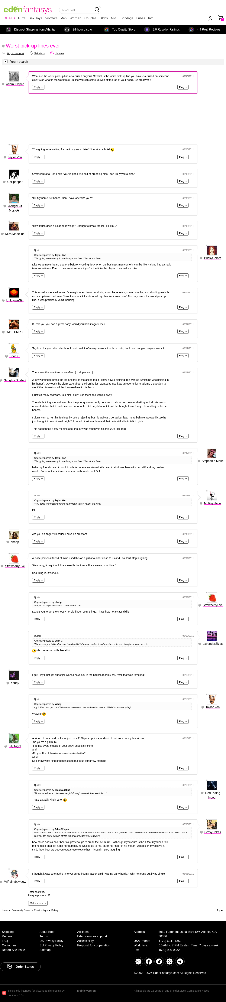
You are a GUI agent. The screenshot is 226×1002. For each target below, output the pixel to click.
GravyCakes (212, 832)
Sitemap (45, 950)
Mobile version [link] (86, 990)
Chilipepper (15, 182)
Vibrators (51, 18)
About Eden (47, 931)
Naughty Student (15, 380)
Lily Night (15, 746)
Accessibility (85, 940)
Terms (44, 936)
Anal (114, 18)
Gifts (22, 18)
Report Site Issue (13, 950)
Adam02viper (15, 84)
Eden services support (92, 936)
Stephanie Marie (213, 461)
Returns (7, 936)
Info (150, 18)
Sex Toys (35, 18)
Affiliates (83, 931)
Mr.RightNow (212, 503)
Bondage (127, 18)
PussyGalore (212, 258)
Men (63, 18)
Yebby (15, 683)
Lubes (140, 18)
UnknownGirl (15, 300)
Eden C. (14, 356)
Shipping (8, 931)
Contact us (9, 945)
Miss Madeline (14, 234)
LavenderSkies (213, 643)
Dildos (103, 18)
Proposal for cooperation (93, 945)
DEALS (9, 18)
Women (75, 18)
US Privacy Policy (51, 940)
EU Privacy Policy (51, 945)
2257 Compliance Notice (194, 990)
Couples (90, 18)
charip (15, 542)
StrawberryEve (15, 566)
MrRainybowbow (15, 881)
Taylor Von (15, 157)
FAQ (5, 940)
